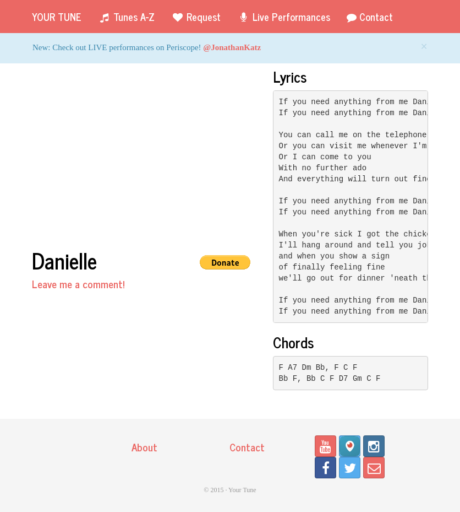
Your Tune (56, 16)
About (144, 446)
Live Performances (283, 16)
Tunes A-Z (126, 16)
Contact (370, 16)
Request (196, 16)
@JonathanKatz (232, 47)
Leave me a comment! (78, 283)
